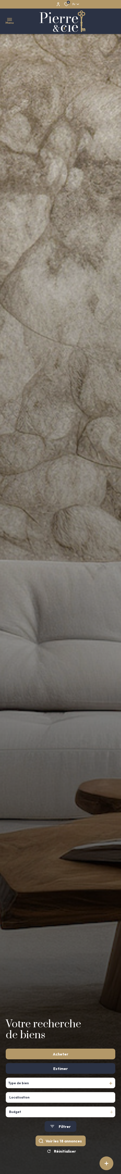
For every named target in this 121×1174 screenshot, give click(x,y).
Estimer (60, 1076)
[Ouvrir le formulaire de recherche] (60, 1134)
